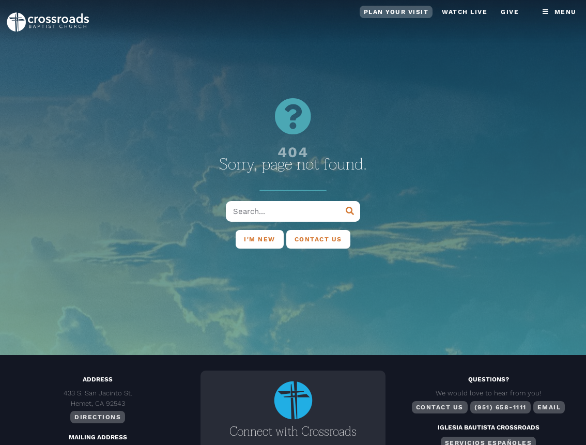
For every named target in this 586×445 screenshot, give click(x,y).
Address (98, 379)
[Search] (350, 211)
